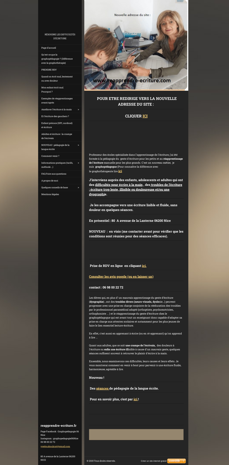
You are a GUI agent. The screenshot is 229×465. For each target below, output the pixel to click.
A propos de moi (49, 180)
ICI (145, 116)
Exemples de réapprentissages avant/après (57, 100)
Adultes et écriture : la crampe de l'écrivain (56, 136)
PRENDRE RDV (49, 69)
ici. (144, 266)
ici (120, 171)
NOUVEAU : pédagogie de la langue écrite (55, 147)
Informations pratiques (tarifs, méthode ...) (57, 164)
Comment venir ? (50, 155)
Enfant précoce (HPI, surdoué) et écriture (56, 125)
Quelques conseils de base (54, 187)
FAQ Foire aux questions (53, 173)
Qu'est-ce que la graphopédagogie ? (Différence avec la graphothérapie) (57, 58)
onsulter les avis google (109, 276)
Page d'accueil (48, 47)
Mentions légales (50, 194)
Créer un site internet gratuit (154, 461)
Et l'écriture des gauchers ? (55, 116)
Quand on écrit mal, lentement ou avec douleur (57, 78)
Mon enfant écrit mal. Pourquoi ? (52, 89)
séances (102, 388)
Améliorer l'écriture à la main (56, 109)
